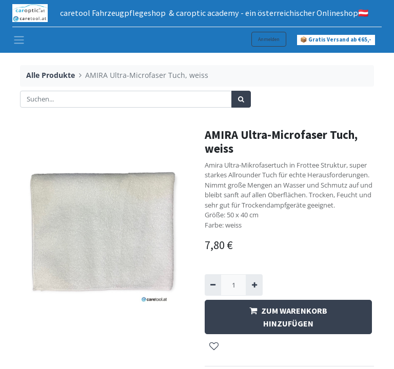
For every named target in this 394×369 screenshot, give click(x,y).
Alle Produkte (50, 75)
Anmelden (269, 39)
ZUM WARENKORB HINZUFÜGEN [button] (288, 316)
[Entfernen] (213, 285)
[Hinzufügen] (254, 285)
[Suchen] (241, 99)
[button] (214, 347)
